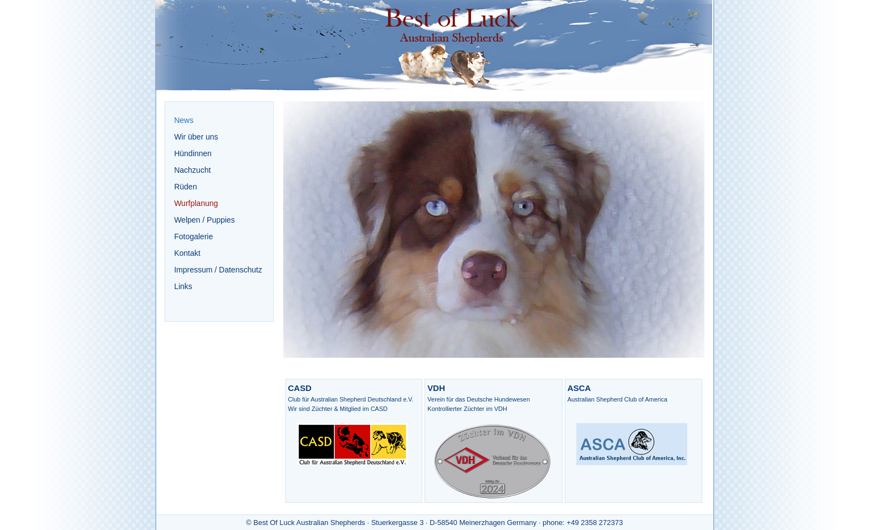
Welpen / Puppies (204, 219)
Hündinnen (193, 153)
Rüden (185, 186)
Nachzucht (192, 170)
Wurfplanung (196, 203)
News (183, 120)
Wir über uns (196, 136)
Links (183, 286)
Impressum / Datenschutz (218, 269)
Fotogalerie (193, 236)
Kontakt (187, 253)
